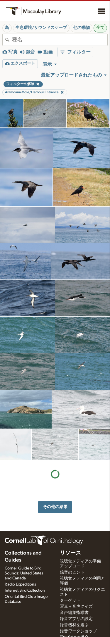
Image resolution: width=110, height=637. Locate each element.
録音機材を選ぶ (74, 625)
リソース (70, 553)
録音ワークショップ (78, 631)
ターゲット (70, 600)
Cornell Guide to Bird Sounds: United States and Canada (24, 573)
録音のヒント (72, 572)
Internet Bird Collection (25, 590)
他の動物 (81, 28)
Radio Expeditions (20, 584)
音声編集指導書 (74, 613)
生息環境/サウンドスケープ (41, 28)
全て (100, 28)
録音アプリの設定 (76, 619)
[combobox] (59, 40)
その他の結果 (55, 507)
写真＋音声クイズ (76, 607)
